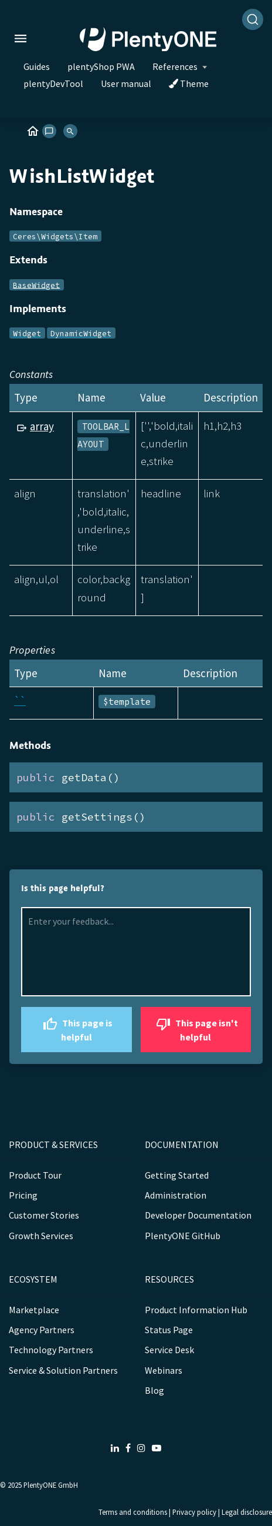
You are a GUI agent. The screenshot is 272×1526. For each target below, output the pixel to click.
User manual (126, 83)
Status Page (169, 1330)
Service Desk (169, 1350)
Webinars (163, 1370)
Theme (189, 83)
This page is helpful (76, 1028)
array (42, 426)
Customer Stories (44, 1215)
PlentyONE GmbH (50, 1485)
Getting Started (177, 1175)
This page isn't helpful (195, 1028)
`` (20, 701)
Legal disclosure (247, 1512)
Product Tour (35, 1175)
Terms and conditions (132, 1512)
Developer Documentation (198, 1215)
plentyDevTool (53, 83)
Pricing (23, 1195)
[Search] (252, 19)
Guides (36, 66)
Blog (154, 1390)
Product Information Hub (196, 1310)
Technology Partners (51, 1350)
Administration (175, 1195)
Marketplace (34, 1310)
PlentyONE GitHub (182, 1235)
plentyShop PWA (101, 66)
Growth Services (41, 1235)
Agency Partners (41, 1330)
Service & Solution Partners (63, 1370)
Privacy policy (194, 1512)
